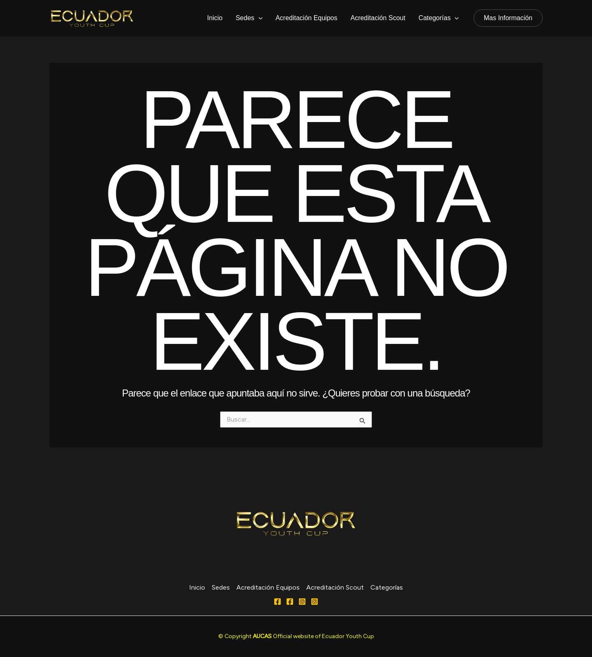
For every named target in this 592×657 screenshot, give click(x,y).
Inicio (214, 17)
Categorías (439, 18)
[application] (258, 18)
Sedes (249, 18)
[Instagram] (302, 601)
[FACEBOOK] (290, 601)
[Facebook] (277, 601)
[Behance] (314, 601)
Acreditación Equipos (306, 17)
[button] (508, 18)
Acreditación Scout (377, 17)
